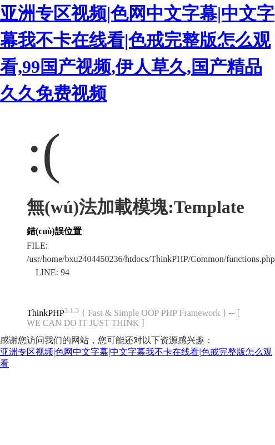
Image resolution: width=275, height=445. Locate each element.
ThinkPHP (45, 313)
